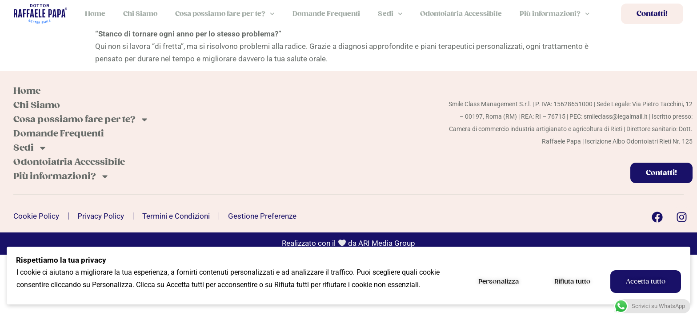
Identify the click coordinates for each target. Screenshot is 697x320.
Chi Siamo (140, 14)
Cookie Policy (36, 216)
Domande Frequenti (326, 14)
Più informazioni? (555, 14)
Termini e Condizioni (176, 216)
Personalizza (498, 281)
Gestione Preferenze (262, 216)
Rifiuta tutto (572, 281)
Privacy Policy (100, 216)
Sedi (390, 14)
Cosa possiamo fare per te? (225, 14)
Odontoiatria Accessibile (461, 14)
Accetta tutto (645, 281)
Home (95, 14)
